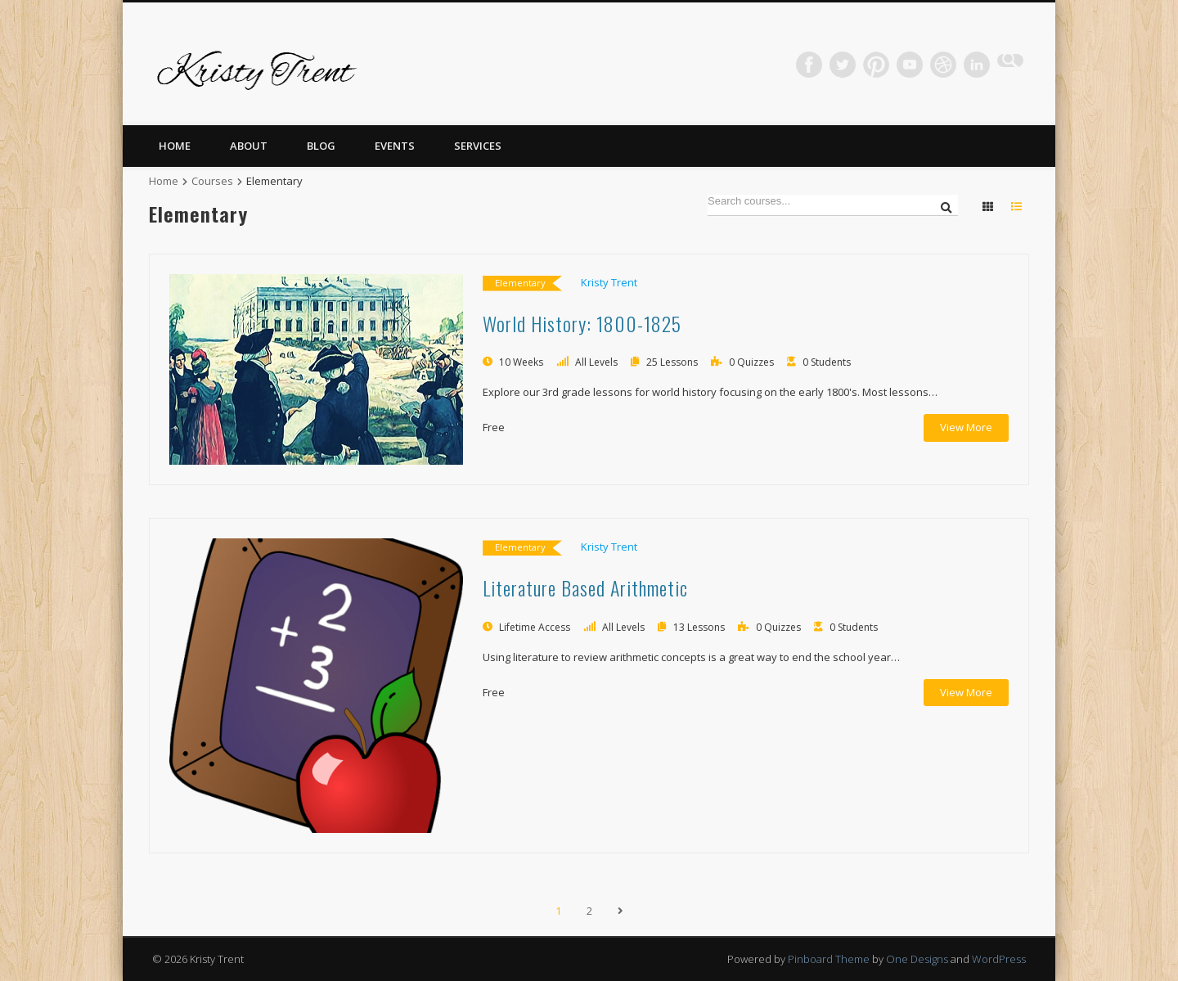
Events (395, 145)
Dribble (943, 65)
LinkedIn (977, 65)
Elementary (520, 283)
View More (966, 427)
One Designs (917, 959)
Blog (321, 145)
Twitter (843, 65)
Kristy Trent (609, 282)
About (249, 145)
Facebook (809, 65)
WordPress (999, 959)
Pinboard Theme (829, 959)
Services (477, 145)
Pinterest (876, 65)
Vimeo (910, 65)
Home (175, 145)
